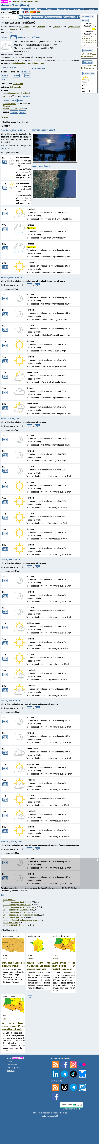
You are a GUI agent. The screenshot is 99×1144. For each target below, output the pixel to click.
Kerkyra (57, 26)
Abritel (27, 75)
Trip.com (6, 106)
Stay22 (5, 79)
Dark (14, 12)
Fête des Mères (87, 50)
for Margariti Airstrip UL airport (15, 925)
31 (95, 29)
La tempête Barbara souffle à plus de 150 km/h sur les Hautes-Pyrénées (13, 1026)
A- (1, 12)
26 (91, 43)
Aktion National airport (12, 108)
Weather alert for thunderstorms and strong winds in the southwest (38, 965)
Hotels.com (26, 71)
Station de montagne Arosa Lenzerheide (18, 907)
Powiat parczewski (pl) (53, 17)
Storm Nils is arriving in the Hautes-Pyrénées (13, 964)
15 (82, 41)
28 (95, 43)
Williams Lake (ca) (69, 17)
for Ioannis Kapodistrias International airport (20, 920)
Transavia (26, 96)
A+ (4, 12)
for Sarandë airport (10, 922)
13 (93, 38)
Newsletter (10, 1070)
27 (93, 43)
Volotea (6, 100)
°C (18, 12)
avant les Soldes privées (88, 66)
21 (95, 41)
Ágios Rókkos (74, 26)
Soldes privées (87, 62)
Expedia (16, 75)
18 (89, 41)
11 (89, 38)
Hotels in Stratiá (39, 68)
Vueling (20, 100)
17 (87, 41)
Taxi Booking (18, 83)
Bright (9, 12)
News (8, 9)
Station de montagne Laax (13, 917)
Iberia (14, 100)
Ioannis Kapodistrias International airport (27, 63)
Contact (10, 1061)
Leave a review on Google (72, 1109)
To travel (4, 117)
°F (20, 12)
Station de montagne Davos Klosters (17, 904)
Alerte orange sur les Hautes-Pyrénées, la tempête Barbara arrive (63, 965)
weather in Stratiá (88, 73)
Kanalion (41, 26)
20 (93, 41)
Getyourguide (15, 87)
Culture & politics (63, 9)
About (15, 1058)
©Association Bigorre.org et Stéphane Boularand (50, 1113)
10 (87, 38)
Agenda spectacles (88, 16)
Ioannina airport (9, 103)
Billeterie (85, 20)
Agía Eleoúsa (24, 26)
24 (87, 43)
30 (93, 29)
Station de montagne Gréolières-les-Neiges (20, 915)
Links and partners (13, 1067)
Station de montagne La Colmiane (16, 909)
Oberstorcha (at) (38, 17)
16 (84, 41)
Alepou (12, 29)
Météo (5, 958)
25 (89, 43)
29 (82, 45)
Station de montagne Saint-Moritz (16, 902)
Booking (5, 75)
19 (91, 41)
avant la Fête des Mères (88, 55)
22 (82, 43)
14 (95, 38)
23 (84, 43)
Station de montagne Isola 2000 (15, 912)
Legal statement (12, 1064)
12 (91, 38)
